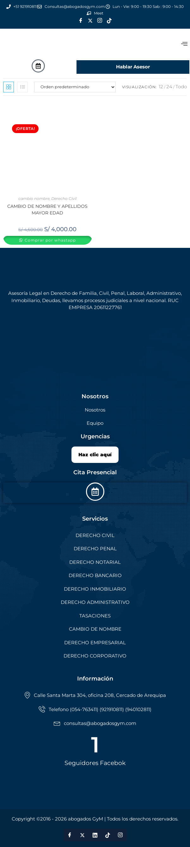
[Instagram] (100, 21)
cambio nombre (34, 198)
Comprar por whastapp (49, 240)
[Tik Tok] (109, 21)
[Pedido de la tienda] (75, 87)
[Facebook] (81, 21)
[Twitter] (90, 21)
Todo (181, 87)
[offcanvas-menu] (184, 44)
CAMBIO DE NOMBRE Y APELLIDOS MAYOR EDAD (47, 209)
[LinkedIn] (95, 835)
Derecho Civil (64, 198)
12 (161, 87)
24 (169, 87)
